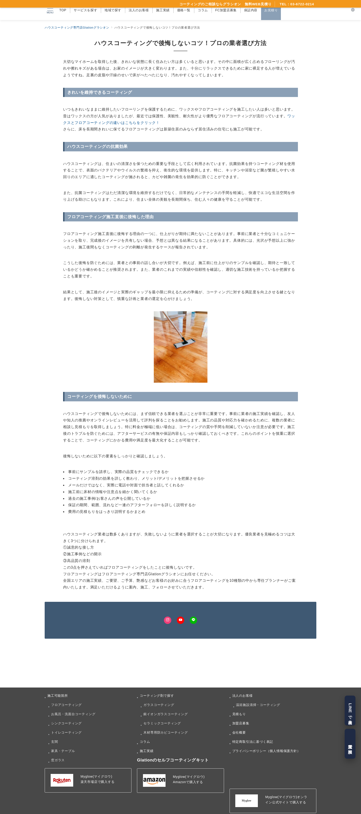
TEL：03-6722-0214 (296, 4)
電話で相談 (350, 744)
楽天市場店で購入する (98, 782)
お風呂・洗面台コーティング (73, 714)
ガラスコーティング (158, 705)
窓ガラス (58, 760)
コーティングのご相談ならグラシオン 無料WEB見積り (225, 4)
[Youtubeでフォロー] (180, 620)
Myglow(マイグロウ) (96, 776)
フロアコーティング (66, 705)
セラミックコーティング (162, 723)
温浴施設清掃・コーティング (258, 705)
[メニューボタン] (50, 10)
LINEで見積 (350, 710)
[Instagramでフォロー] (167, 620)
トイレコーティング (66, 732)
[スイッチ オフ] (352, 10)
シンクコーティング (66, 723)
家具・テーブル (63, 751)
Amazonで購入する (188, 782)
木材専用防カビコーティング (165, 732)
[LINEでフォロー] (193, 620)
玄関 (54, 741)
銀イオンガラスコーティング (165, 714)
